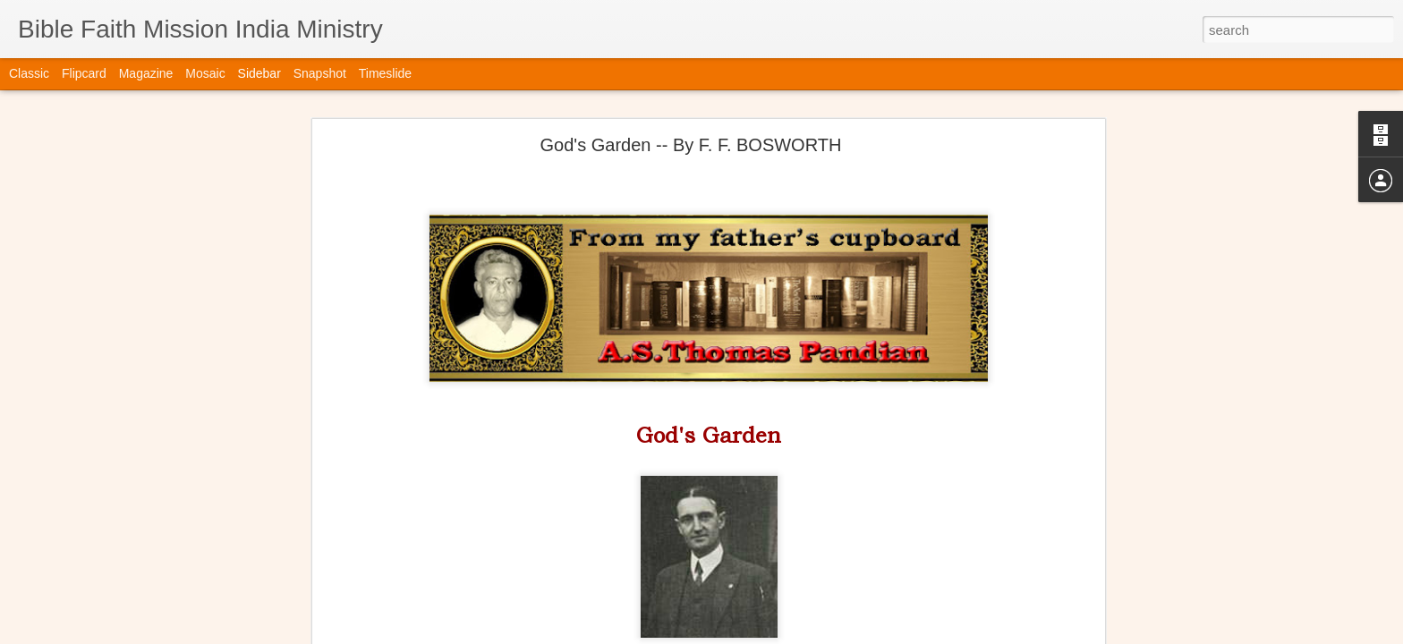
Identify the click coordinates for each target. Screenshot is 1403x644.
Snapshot (319, 73)
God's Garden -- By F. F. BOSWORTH (691, 138)
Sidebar (259, 73)
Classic (29, 73)
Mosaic (205, 73)
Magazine (146, 73)
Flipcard (84, 73)
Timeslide (385, 73)
